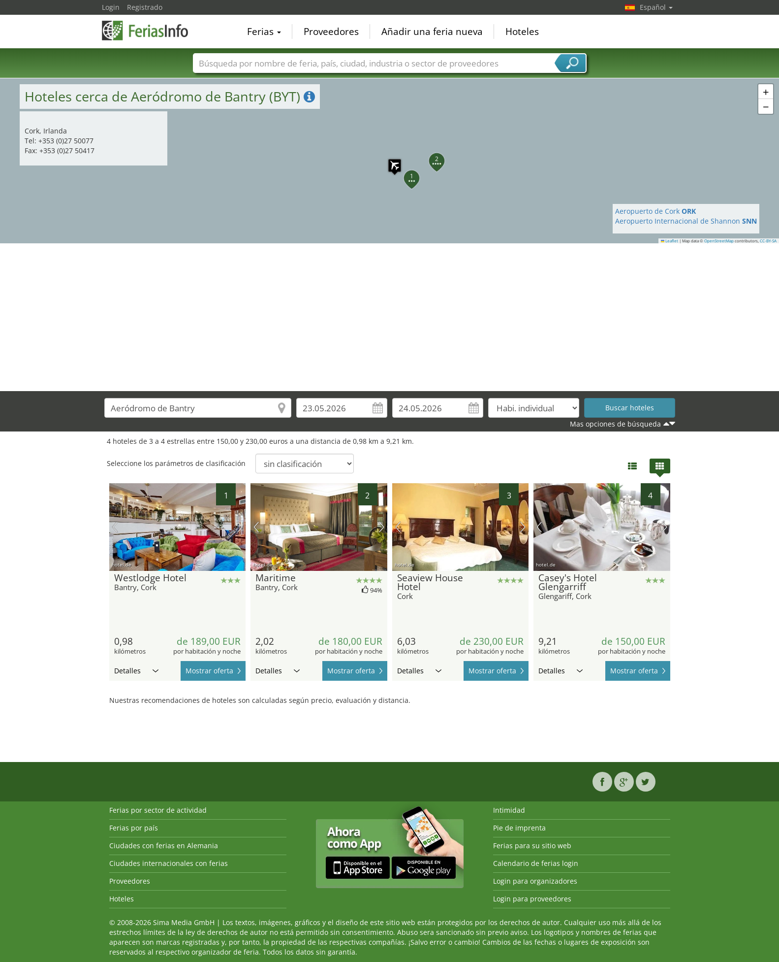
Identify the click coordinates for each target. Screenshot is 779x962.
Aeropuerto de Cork (655, 211)
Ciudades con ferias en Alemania (163, 845)
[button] (390, 161)
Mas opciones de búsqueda (615, 424)
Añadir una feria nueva (432, 31)
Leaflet (670, 240)
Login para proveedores (532, 898)
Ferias (264, 31)
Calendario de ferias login (535, 863)
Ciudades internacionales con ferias (168, 863)
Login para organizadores (535, 881)
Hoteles (522, 31)
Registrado (144, 7)
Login (111, 7)
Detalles (136, 670)
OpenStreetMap (719, 240)
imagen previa (115, 527)
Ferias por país (133, 827)
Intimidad (509, 810)
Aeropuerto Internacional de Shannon (686, 221)
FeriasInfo (151, 30)
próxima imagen (240, 527)
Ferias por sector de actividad (158, 810)
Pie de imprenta (519, 827)
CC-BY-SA (768, 240)
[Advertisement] (389, 317)
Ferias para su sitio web (532, 845)
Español (656, 7)
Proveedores (331, 31)
